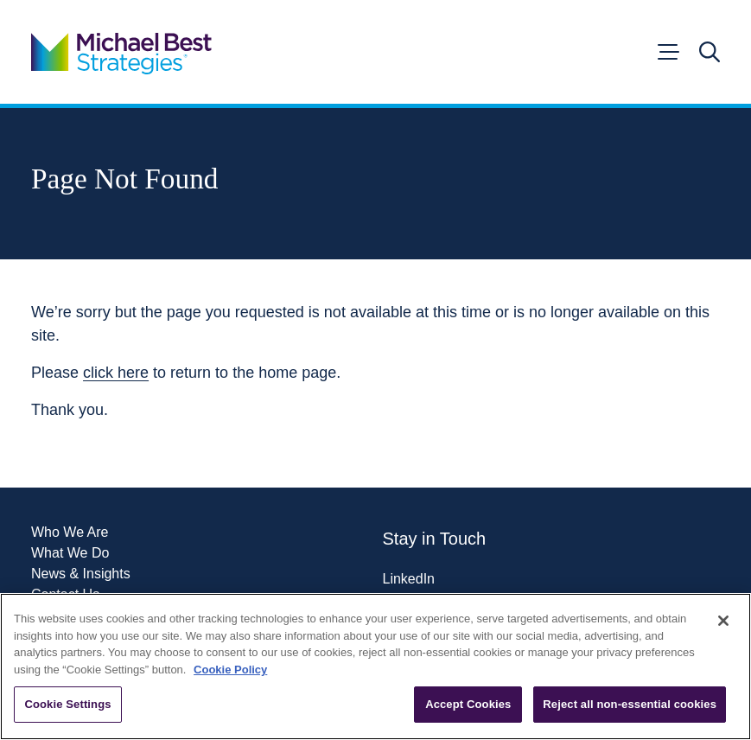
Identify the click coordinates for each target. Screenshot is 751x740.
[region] (375, 666)
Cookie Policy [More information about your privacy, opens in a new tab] (230, 669)
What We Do (70, 553)
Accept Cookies (468, 704)
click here (116, 372)
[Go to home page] (121, 51)
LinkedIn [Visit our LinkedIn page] (409, 578)
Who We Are (70, 532)
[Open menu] (667, 52)
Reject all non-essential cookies (629, 704)
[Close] (723, 621)
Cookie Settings (67, 704)
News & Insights (80, 574)
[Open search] (709, 51)
